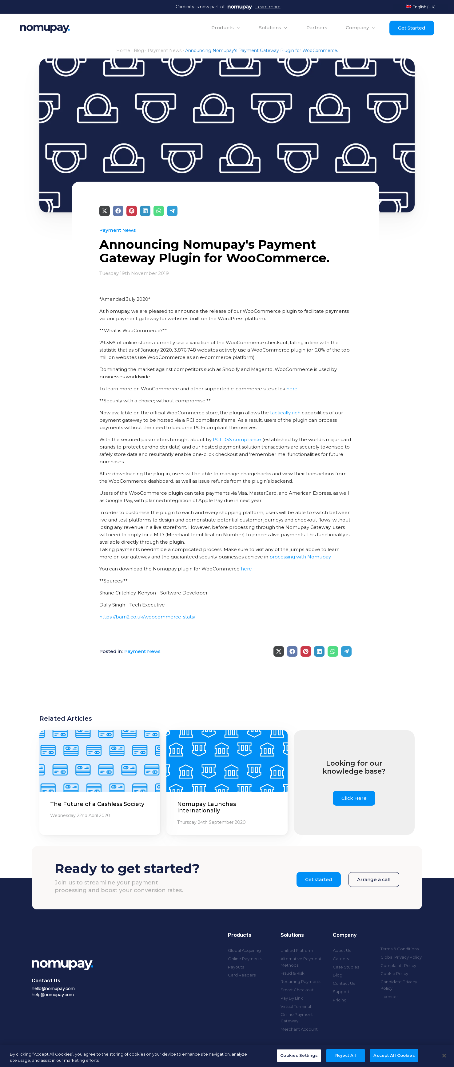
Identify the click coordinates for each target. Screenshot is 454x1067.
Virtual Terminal (296, 1006)
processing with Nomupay (300, 557)
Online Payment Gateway (297, 1017)
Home (123, 50)
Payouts (236, 966)
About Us (342, 950)
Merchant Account (299, 1029)
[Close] (444, 1059)
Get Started (411, 28)
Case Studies (346, 966)
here (291, 389)
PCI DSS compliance (237, 439)
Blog (139, 50)
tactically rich (285, 413)
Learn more (268, 7)
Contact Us (344, 983)
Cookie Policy (394, 973)
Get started (318, 879)
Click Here (354, 798)
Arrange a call (374, 879)
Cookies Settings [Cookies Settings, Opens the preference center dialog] (299, 1059)
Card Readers (242, 974)
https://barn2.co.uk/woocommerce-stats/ (147, 617)
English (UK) (421, 6)
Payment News (164, 50)
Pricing (340, 999)
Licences (389, 996)
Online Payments (245, 958)
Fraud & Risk (293, 973)
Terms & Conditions (399, 948)
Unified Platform (297, 950)
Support (341, 991)
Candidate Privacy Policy (398, 985)
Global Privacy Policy (401, 957)
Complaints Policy (398, 965)
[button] (226, 27)
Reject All (345, 1059)
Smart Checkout (297, 989)
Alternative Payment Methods (301, 962)
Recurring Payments (301, 981)
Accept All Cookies (394, 1059)
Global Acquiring (244, 950)
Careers (341, 958)
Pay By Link (292, 998)
